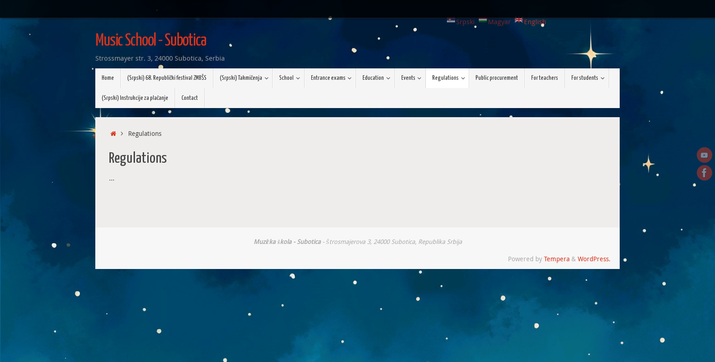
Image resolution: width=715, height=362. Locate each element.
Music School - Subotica (150, 41)
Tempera (557, 259)
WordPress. (594, 259)
